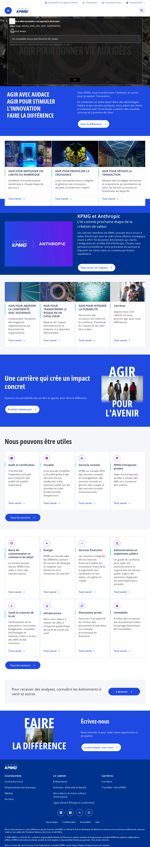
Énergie (48, 550)
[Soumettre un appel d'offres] (61, 2)
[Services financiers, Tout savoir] (87, 592)
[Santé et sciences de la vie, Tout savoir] (16, 651)
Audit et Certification (21, 465)
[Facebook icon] (70, 812)
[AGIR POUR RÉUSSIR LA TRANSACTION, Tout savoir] (110, 199)
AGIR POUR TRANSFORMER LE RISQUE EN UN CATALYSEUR (55, 311)
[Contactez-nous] (111, 2)
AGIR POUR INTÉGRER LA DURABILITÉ (92, 307)
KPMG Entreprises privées (125, 466)
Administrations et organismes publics (126, 551)
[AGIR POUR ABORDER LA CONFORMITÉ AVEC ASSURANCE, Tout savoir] (16, 340)
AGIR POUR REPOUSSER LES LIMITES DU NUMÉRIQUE (26, 172)
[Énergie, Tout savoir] (52, 592)
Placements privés (90, 612)
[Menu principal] (8, 10)
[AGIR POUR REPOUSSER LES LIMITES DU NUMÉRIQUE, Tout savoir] (16, 199)
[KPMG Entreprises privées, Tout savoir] (122, 503)
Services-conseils (89, 465)
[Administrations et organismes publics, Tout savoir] (122, 592)
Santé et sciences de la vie (21, 614)
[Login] (89, 2)
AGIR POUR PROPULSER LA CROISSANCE (72, 172)
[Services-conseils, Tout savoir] (87, 503)
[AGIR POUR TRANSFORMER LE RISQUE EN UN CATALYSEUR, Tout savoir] (52, 340)
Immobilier (121, 612)
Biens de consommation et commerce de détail (20, 553)
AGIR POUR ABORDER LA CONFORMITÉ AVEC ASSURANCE (22, 309)
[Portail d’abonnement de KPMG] (124, 691)
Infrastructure (52, 613)
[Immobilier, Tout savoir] (122, 651)
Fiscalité (49, 465)
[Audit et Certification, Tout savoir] (16, 503)
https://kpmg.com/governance (85, 845)
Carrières (119, 305)
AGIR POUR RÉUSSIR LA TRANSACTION (117, 172)
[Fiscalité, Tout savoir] (52, 503)
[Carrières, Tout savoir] (122, 340)
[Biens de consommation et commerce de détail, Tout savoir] (16, 592)
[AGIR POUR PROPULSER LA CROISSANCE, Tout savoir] (63, 199)
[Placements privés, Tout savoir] (87, 651)
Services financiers (90, 550)
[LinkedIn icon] (60, 812)
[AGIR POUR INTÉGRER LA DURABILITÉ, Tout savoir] (87, 340)
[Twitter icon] (79, 812)
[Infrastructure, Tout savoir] (52, 651)
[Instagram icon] (89, 812)
